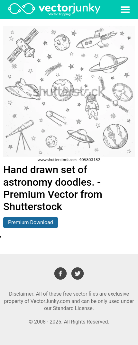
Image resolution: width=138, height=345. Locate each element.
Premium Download (30, 222)
